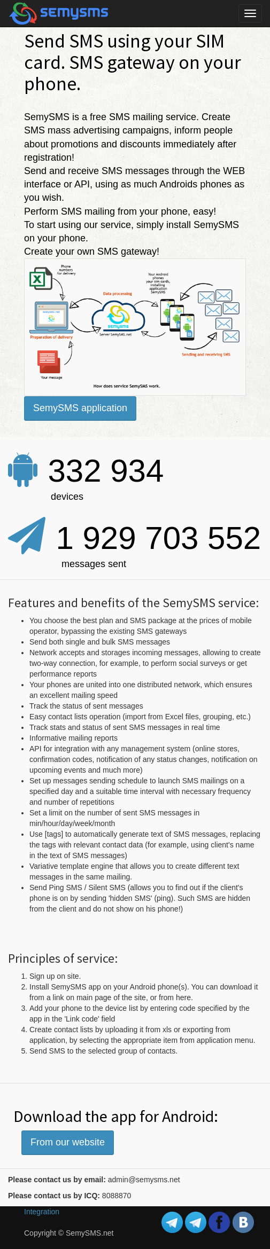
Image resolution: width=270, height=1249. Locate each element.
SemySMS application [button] (80, 408)
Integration (41, 1211)
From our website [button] (67, 1142)
